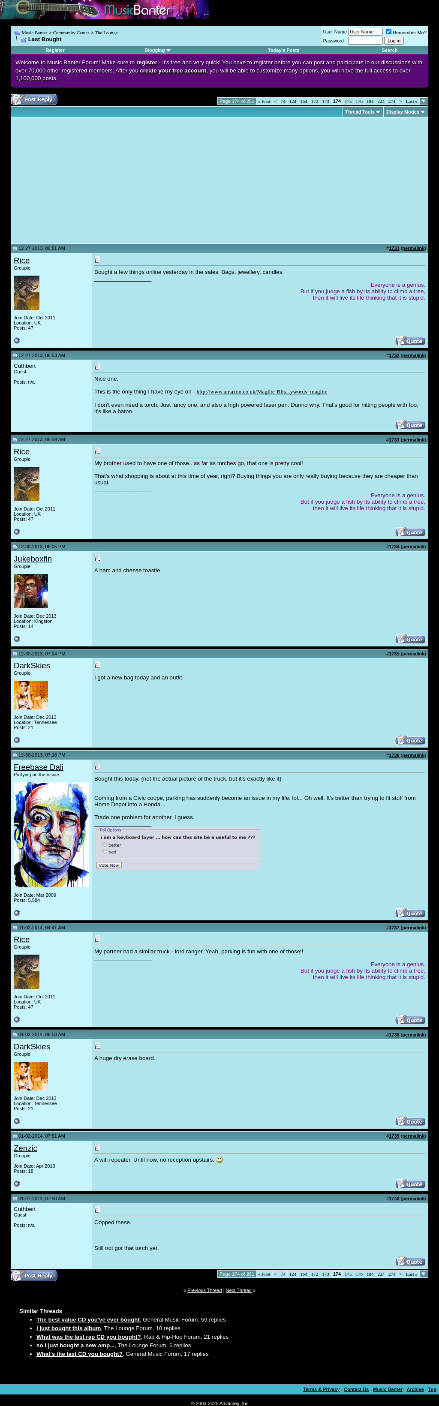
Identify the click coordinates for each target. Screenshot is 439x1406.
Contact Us (356, 1389)
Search (390, 50)
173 (325, 101)
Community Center (71, 32)
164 (303, 101)
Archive (415, 1389)
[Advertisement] (86, 180)
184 (370, 101)
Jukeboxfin (33, 558)
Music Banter (35, 32)
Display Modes (402, 111)
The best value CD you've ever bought (88, 1319)
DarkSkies (32, 665)
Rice (22, 260)
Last (412, 101)
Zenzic (25, 1148)
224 (381, 101)
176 (359, 101)
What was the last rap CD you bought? (88, 1337)
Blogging (154, 50)
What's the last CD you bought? (79, 1354)
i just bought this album (68, 1328)
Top (432, 1389)
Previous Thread (204, 1290)
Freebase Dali (38, 767)
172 (315, 101)
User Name (335, 31)
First (264, 101)
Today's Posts (283, 50)
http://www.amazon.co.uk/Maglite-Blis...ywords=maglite (262, 391)
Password (333, 40)
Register (54, 50)
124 (293, 101)
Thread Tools (360, 111)
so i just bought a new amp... (75, 1345)
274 (392, 101)
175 (348, 101)
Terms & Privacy (321, 1389)
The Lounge (106, 32)
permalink (413, 248)
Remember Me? (406, 32)
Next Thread (239, 1290)
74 (283, 101)
